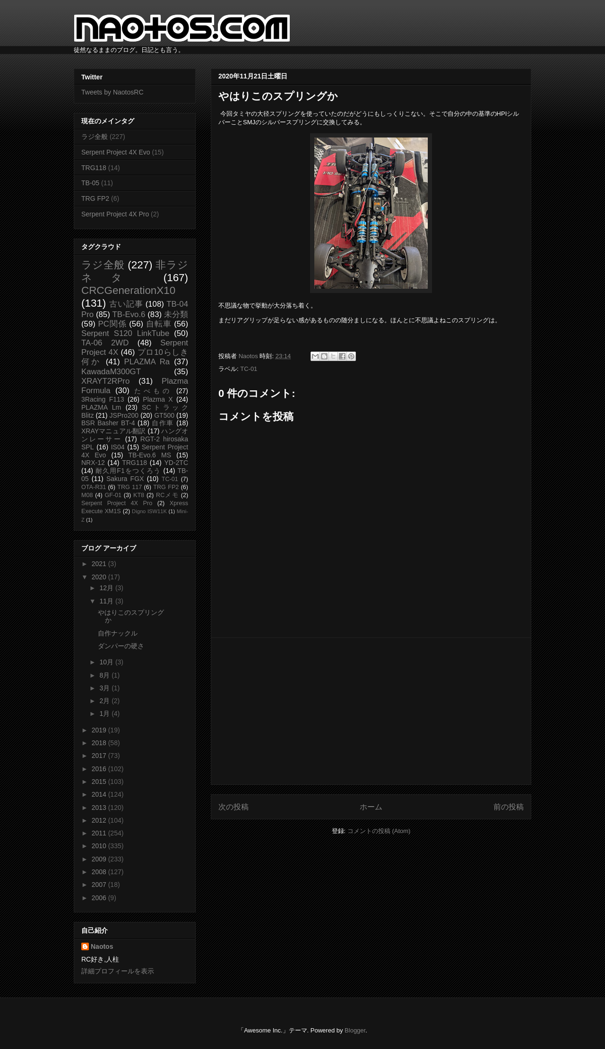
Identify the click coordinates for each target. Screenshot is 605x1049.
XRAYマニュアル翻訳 (113, 431)
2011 (100, 833)
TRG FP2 (95, 198)
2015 (100, 781)
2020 (100, 577)
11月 (107, 601)
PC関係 (112, 323)
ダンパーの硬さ (121, 646)
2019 (100, 730)
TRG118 (93, 168)
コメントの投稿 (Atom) (379, 830)
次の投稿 (233, 807)
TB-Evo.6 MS (150, 455)
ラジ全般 (94, 136)
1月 (105, 713)
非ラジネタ (134, 271)
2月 (105, 701)
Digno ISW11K (149, 511)
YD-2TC (176, 462)
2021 (100, 563)
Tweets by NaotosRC (112, 92)
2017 (100, 755)
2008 (100, 872)
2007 (100, 884)
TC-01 (248, 368)
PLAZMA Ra (147, 361)
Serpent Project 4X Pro (115, 214)
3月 (105, 688)
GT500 (164, 415)
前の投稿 (508, 807)
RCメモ (167, 495)
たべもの (153, 391)
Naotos (102, 946)
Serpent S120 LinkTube (125, 333)
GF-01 (112, 495)
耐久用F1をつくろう (128, 470)
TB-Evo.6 (129, 314)
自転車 (159, 323)
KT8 (138, 495)
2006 (100, 898)
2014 (100, 794)
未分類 (176, 314)
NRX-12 (93, 462)
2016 (100, 769)
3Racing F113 (102, 399)
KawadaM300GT (111, 371)
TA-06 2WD (105, 342)
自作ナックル (118, 633)
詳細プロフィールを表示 (117, 971)
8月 (105, 675)
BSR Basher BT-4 (108, 423)
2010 (100, 846)
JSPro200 (124, 415)
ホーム (371, 807)
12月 (107, 588)
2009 (100, 859)
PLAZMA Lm (101, 407)
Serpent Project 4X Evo (115, 152)
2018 (100, 743)
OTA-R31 (93, 487)
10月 (107, 662)
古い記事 (126, 304)
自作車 (163, 423)
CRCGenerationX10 (128, 290)
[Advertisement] (371, 711)
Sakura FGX (125, 478)
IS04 (118, 447)
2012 (100, 820)
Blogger (355, 1030)
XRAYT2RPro (105, 381)
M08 (87, 495)
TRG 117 (129, 487)
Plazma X (158, 399)
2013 (100, 807)
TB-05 (90, 183)
